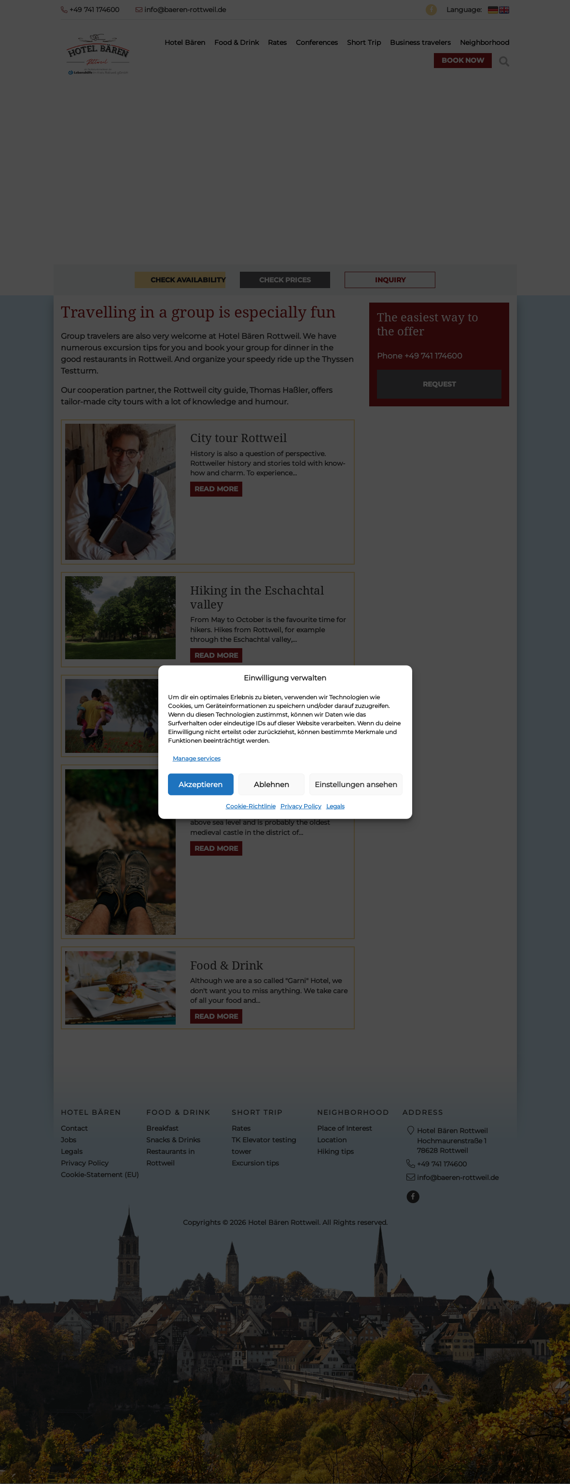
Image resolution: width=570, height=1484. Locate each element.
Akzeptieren (200, 784)
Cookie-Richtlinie (251, 806)
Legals (335, 806)
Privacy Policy (300, 806)
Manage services (197, 758)
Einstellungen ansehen (356, 784)
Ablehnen (271, 784)
